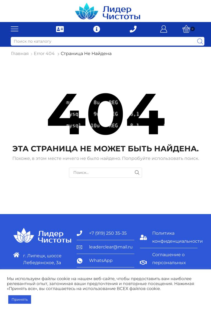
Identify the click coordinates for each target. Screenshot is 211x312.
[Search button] (200, 41)
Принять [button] (20, 299)
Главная (20, 53)
